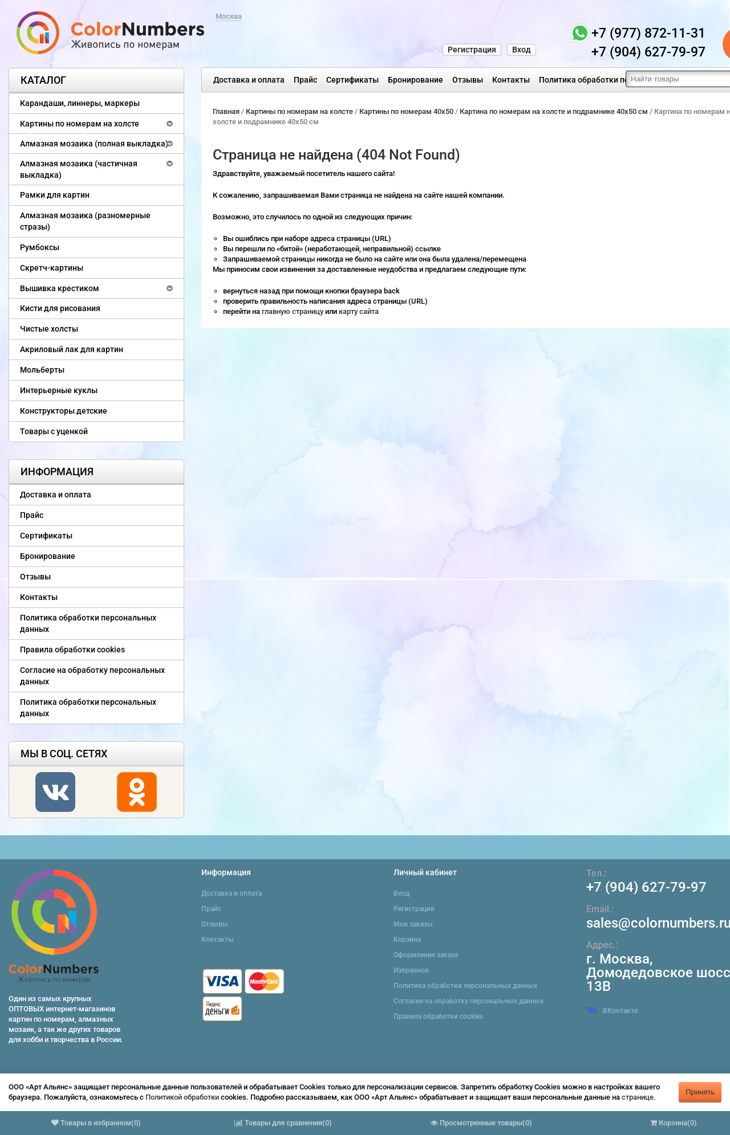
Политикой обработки (182, 1097)
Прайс (305, 79)
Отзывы (467, 79)
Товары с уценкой (54, 431)
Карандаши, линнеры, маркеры (80, 103)
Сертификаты (352, 79)
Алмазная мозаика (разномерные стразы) (85, 221)
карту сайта (359, 311)
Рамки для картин (55, 194)
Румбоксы (39, 247)
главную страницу (293, 311)
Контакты (511, 79)
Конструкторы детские (63, 410)
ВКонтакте (612, 1011)
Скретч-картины (51, 267)
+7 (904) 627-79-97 (646, 887)
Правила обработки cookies (72, 649)
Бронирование (415, 79)
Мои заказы (413, 924)
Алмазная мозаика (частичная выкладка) (78, 169)
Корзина (407, 940)
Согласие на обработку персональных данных (92, 676)
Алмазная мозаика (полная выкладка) (94, 143)
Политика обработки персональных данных (622, 79)
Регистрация (472, 49)
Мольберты (42, 369)
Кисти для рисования (60, 308)
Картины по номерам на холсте (79, 123)
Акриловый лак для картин (71, 349)
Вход (521, 49)
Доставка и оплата (249, 79)
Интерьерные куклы (59, 390)
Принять (700, 1092)
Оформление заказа (426, 955)
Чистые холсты (49, 328)
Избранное (411, 970)
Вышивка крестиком (59, 288)
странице (638, 1097)
